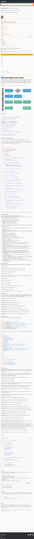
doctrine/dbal (4, 42)
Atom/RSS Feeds (3, 535)
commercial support (21, 505)
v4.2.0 (2, 64)
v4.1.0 (2, 67)
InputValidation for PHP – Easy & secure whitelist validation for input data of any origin (18, 212)
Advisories (2, 33)
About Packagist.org (3, 534)
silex (3, 51)
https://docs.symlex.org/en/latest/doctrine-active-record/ (15, 85)
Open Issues (3, 30)
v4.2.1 (2, 63)
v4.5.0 (2, 57)
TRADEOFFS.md (3, 83)
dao (17, 51)
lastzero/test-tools (5, 45)
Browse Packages (3, 538)
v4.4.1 (2, 59)
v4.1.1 (2, 66)
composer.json (18, 493)
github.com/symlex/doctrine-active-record (8, 21)
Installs (2, 25)
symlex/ (3, 8)
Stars (2, 29)
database (6, 51)
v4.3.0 (2, 62)
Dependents (3, 26)
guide (27, 506)
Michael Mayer (4, 50)
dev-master (3, 53)
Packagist (3, 1)
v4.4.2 (2, 58)
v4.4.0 (2, 61)
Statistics (2, 537)
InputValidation (3, 143)
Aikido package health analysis (6, 34)
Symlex (10, 509)
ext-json (3, 41)
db (12, 51)
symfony (10, 51)
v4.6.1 (2, 54)
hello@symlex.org (4, 505)
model (15, 51)
